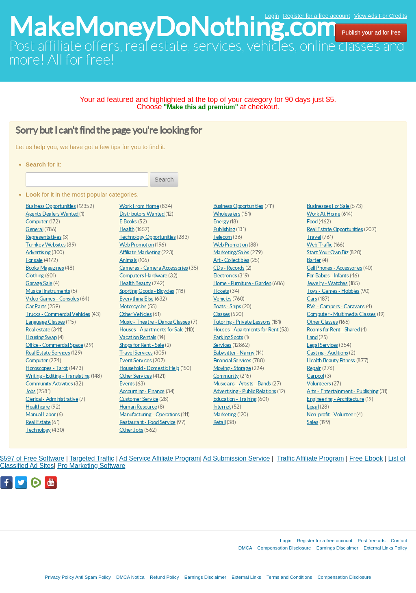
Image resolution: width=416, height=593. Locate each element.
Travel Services (136, 353)
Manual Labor (41, 414)
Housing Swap (41, 337)
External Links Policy (385, 547)
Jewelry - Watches (327, 283)
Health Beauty (135, 283)
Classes (221, 314)
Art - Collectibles (231, 260)
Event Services (135, 360)
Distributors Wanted (142, 214)
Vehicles (222, 299)
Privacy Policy (59, 577)
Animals (128, 260)
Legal (312, 407)
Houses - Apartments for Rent (246, 330)
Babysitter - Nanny (234, 353)
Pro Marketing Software (91, 465)
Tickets (221, 291)
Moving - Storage (232, 368)
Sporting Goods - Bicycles (146, 291)
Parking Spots (228, 337)
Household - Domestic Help (149, 368)
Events (127, 384)
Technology (38, 430)
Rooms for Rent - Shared (333, 330)
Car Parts (36, 306)
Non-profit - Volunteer (331, 414)
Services (222, 345)
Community (226, 376)
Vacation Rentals (137, 337)
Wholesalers (226, 214)
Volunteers (319, 384)
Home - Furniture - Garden (242, 283)
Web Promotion (136, 245)
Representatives (43, 237)
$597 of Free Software (32, 458)
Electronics (225, 276)
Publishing (224, 229)
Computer (37, 222)
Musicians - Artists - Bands (242, 384)
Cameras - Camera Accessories (153, 268)
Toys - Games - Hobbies (333, 291)
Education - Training (235, 399)
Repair (314, 368)
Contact (399, 540)
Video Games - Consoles (52, 299)
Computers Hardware (143, 276)
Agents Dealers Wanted (52, 214)
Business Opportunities (51, 206)
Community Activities (49, 384)
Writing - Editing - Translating (58, 376)
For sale (34, 260)
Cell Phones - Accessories (334, 268)
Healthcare (38, 407)
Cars (312, 299)
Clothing (35, 276)
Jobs (30, 391)
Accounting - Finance (142, 391)
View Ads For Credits (380, 16)
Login (272, 16)
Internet (222, 407)
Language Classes (45, 322)
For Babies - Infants (328, 276)
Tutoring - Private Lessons (242, 322)
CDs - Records (229, 268)
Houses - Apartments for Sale (151, 330)
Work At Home (323, 214)
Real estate (38, 330)
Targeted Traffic (91, 458)
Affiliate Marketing (139, 252)
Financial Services (232, 360)
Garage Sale (39, 283)
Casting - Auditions (327, 353)
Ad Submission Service (236, 458)
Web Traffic (319, 245)
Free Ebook (366, 458)
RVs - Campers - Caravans (336, 306)
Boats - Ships (227, 306)
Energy (221, 222)
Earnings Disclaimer (337, 547)
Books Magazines (45, 268)
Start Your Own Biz (327, 252)
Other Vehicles (135, 314)
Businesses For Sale (328, 206)
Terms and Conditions (289, 577)
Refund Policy (164, 577)
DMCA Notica (130, 577)
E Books (128, 222)
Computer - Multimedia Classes (341, 314)
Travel (314, 237)
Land (312, 337)
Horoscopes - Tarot (47, 368)
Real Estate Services (48, 353)
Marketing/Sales (231, 252)
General (34, 229)
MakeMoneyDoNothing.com (173, 26)
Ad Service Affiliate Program (159, 458)
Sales (312, 422)
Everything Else (136, 299)
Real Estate (38, 422)
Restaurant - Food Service (147, 422)
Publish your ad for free (371, 32)
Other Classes (322, 322)
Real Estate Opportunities (335, 229)
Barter (314, 260)
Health (126, 229)
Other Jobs (131, 430)
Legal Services (322, 345)
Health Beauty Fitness (331, 360)
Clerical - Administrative (52, 399)
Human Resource (138, 407)
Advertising (38, 252)
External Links (246, 577)
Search (164, 179)
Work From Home (139, 206)
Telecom (222, 237)
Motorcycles (133, 306)
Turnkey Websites (46, 245)
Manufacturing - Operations (149, 414)
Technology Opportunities (147, 237)
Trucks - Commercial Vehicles (58, 314)
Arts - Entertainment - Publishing (342, 391)
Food (312, 222)
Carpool (315, 376)
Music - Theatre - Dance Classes (154, 322)
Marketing (224, 414)
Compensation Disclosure (284, 547)
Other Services (135, 376)
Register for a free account (316, 16)
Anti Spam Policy (93, 577)
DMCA (245, 547)
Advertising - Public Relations (244, 391)
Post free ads (371, 540)
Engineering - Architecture (335, 399)
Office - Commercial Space (54, 345)
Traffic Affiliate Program (310, 458)
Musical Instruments (48, 291)
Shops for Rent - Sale (141, 345)
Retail (219, 422)
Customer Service (138, 399)
